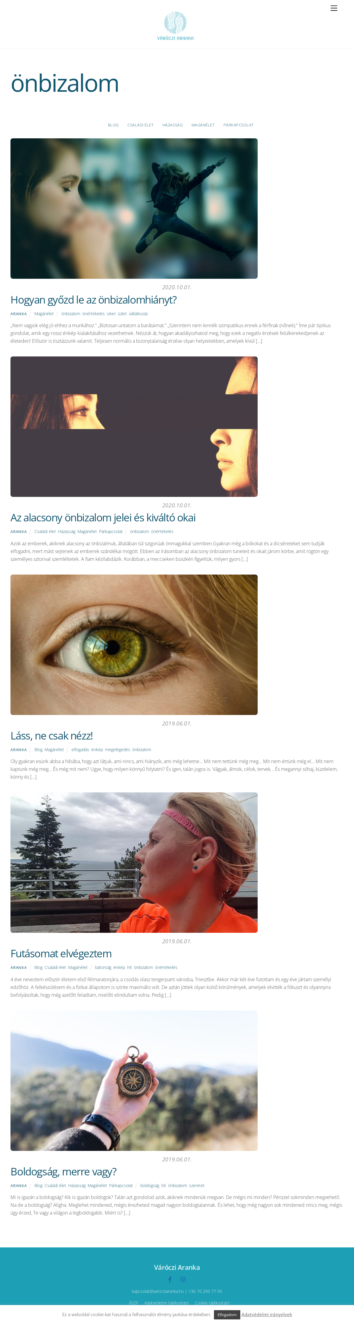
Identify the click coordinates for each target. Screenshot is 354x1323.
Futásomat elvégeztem (60, 953)
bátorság (103, 967)
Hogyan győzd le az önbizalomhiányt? (93, 300)
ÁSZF (133, 1303)
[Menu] (334, 8)
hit (129, 967)
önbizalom (70, 313)
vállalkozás (138, 313)
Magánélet (203, 125)
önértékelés (93, 313)
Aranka (18, 313)
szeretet (197, 1185)
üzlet (122, 313)
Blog (113, 125)
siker (111, 313)
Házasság (172, 125)
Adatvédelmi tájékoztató (166, 1303)
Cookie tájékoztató (212, 1303)
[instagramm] (183, 1279)
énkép (97, 749)
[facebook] (170, 1279)
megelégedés (117, 749)
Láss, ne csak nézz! (51, 735)
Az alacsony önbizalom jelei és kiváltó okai (102, 517)
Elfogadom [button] (227, 1314)
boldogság (149, 1185)
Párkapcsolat (239, 125)
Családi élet (140, 125)
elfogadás (80, 749)
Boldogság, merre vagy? (63, 1171)
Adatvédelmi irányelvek (266, 1314)
